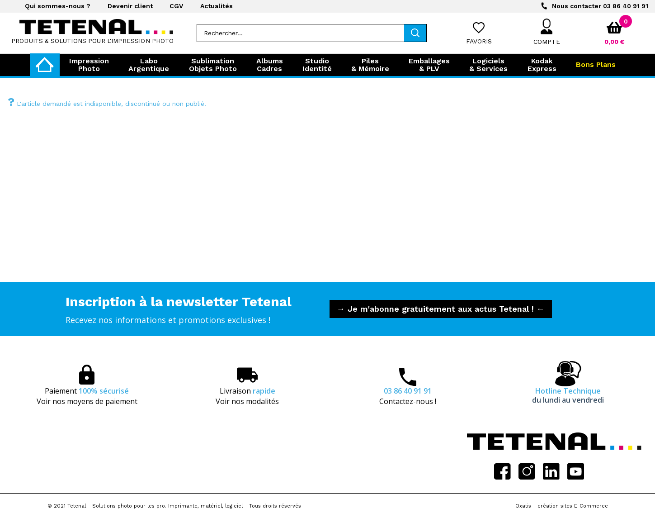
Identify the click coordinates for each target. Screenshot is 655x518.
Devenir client (130, 6)
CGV (176, 6)
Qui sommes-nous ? (57, 6)
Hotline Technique (568, 395)
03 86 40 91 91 (600, 6)
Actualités (216, 6)
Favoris (479, 41)
